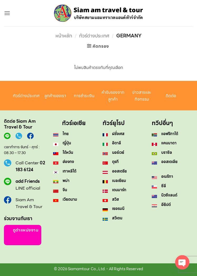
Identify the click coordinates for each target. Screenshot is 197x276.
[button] (7, 13)
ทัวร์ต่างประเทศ (94, 36)
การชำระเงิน (84, 95)
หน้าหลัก (63, 36)
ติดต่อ (171, 95)
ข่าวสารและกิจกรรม (141, 95)
